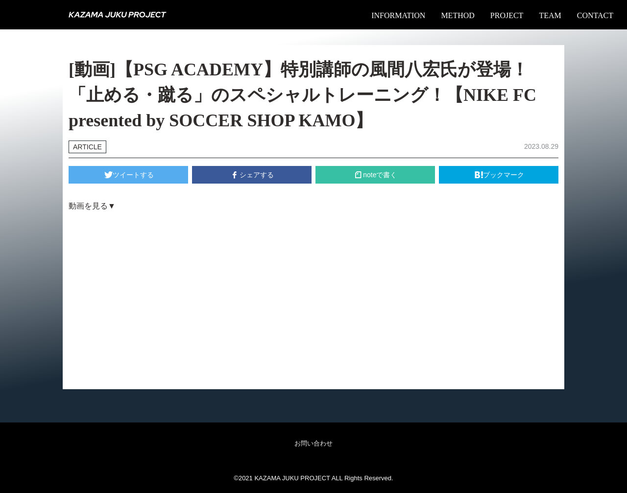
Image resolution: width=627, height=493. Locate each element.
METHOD (457, 15)
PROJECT (507, 15)
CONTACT (595, 15)
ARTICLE (87, 147)
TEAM (550, 15)
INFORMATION (398, 15)
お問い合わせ (313, 443)
